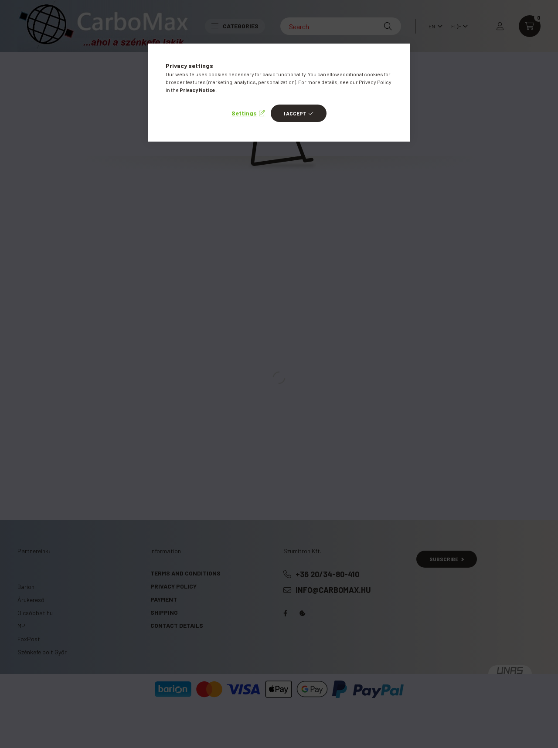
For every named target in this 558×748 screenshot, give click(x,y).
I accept (295, 113)
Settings (244, 113)
